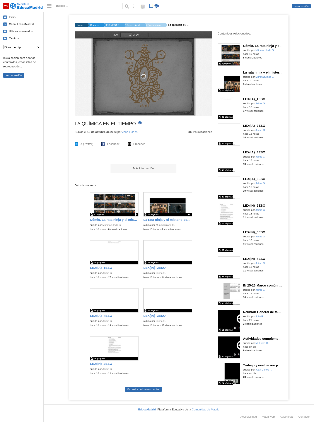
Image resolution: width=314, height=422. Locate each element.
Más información (143, 168)
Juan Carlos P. (264, 369)
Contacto (304, 416)
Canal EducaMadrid (21, 24)
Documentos (154, 25)
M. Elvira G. (262, 343)
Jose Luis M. (133, 25)
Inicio (12, 17)
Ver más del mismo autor (143, 389)
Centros (14, 38)
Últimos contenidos (21, 31)
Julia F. (259, 316)
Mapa (268, 416)
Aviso (286, 416)
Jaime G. (107, 273)
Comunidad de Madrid (206, 409)
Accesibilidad (248, 416)
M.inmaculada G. (111, 225)
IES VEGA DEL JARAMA (112, 25)
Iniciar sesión (301, 6)
